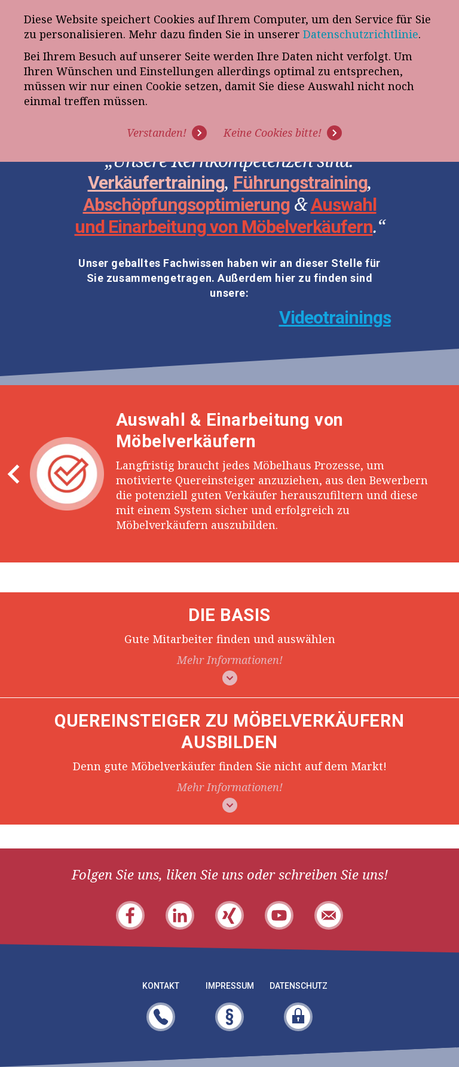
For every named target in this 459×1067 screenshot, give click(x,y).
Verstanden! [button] (156, 132)
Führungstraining (300, 182)
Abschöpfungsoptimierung (186, 204)
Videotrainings (335, 317)
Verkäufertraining (156, 182)
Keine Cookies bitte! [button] (273, 132)
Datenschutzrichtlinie (360, 34)
